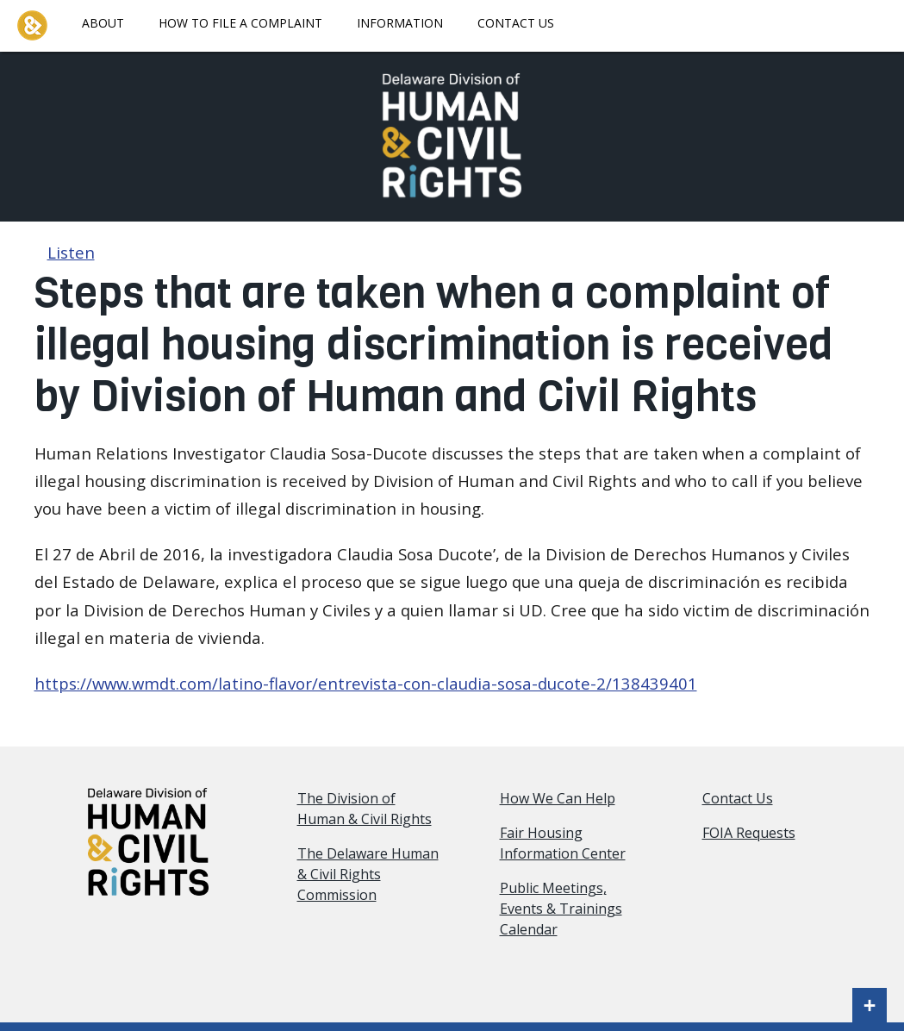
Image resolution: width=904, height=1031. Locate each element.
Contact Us (515, 23)
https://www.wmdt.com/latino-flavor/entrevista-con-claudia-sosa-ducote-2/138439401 (365, 683)
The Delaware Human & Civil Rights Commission (368, 874)
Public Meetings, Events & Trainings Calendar (561, 908)
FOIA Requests (748, 832)
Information (400, 23)
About (103, 23)
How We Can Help (557, 798)
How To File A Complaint (240, 23)
